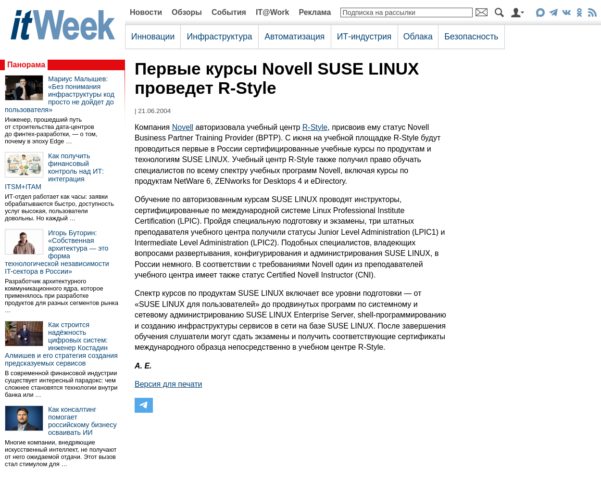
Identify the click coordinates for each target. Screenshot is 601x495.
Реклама (315, 12)
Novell (182, 127)
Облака (418, 36)
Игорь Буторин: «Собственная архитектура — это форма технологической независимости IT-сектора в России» (57, 252)
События (229, 12)
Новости (146, 12)
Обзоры (187, 12)
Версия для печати (168, 384)
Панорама (26, 65)
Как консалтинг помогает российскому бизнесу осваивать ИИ (82, 421)
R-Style (314, 127)
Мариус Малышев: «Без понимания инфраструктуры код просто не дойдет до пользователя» (59, 94)
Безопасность (471, 36)
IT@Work (272, 12)
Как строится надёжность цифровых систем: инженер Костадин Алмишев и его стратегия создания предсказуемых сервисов (61, 344)
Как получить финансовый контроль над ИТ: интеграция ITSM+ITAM (54, 171)
